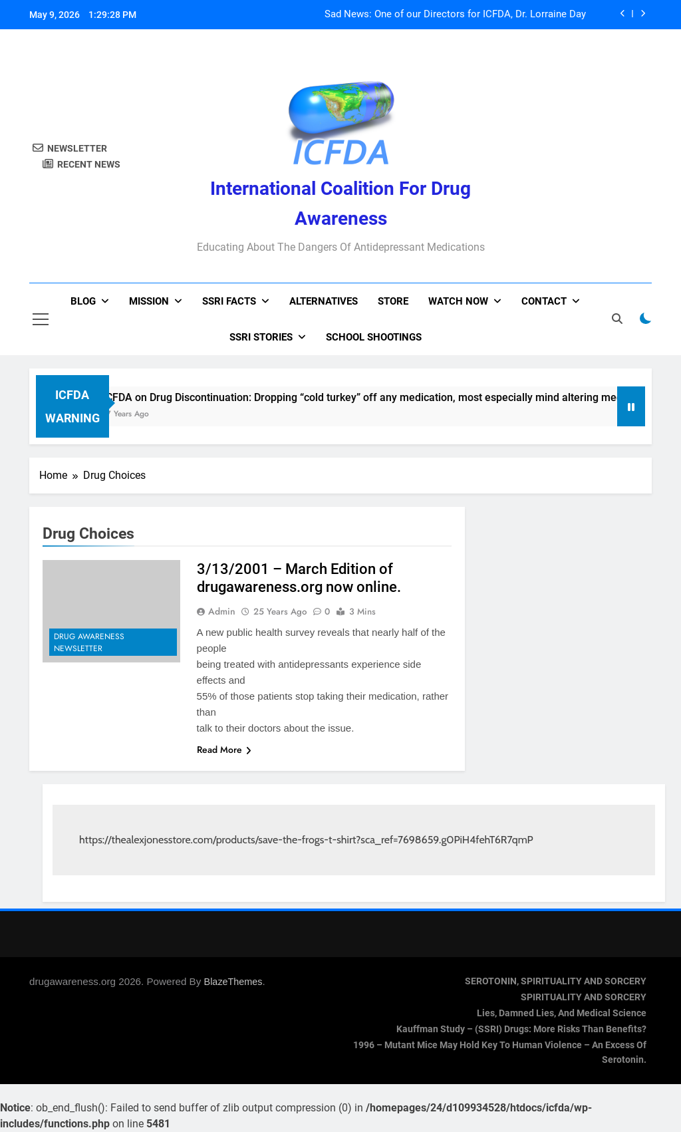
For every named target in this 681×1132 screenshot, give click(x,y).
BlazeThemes (233, 981)
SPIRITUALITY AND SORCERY (583, 997)
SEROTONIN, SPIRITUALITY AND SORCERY (555, 981)
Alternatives (323, 301)
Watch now (458, 301)
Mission (149, 301)
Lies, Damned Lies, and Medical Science (561, 1013)
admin (221, 611)
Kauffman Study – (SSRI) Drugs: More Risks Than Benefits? (521, 1029)
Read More (224, 749)
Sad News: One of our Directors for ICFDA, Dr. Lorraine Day (455, 14)
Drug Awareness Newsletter (89, 642)
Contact (544, 301)
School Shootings (374, 337)
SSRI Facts (229, 301)
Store (393, 301)
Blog (83, 301)
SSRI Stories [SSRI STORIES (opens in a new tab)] (261, 337)
